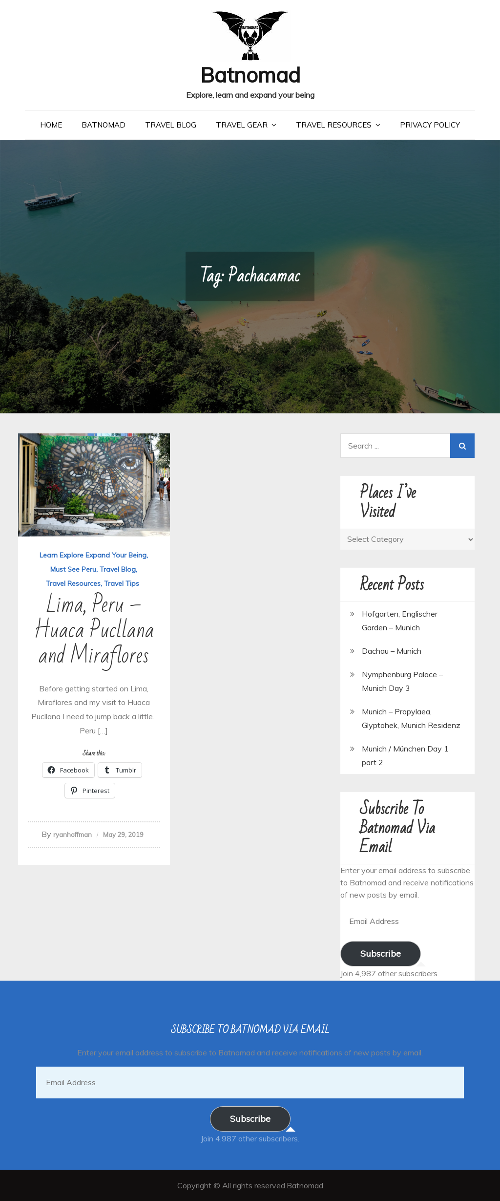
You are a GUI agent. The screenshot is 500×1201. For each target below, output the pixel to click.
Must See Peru (73, 569)
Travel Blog (170, 124)
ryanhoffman (72, 834)
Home (51, 124)
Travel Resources (334, 124)
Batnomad (250, 75)
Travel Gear (242, 124)
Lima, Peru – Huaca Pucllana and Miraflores (94, 630)
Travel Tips (121, 583)
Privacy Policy (430, 124)
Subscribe (380, 953)
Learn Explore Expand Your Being (93, 555)
